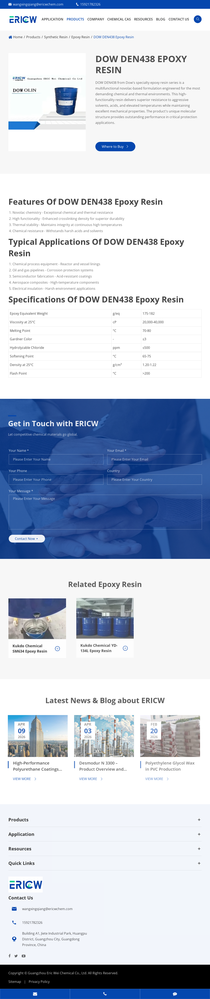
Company (95, 19)
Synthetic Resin (56, 37)
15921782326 (90, 4)
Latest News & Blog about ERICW (105, 703)
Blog (160, 19)
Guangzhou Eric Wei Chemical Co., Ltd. (58, 973)
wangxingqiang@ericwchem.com (38, 4)
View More (21, 779)
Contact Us (179, 19)
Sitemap (14, 981)
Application (52, 19)
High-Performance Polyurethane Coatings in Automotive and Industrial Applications (32, 766)
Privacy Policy (39, 981)
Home (18, 37)
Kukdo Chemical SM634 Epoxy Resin (30, 645)
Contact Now (30, 538)
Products (75, 19)
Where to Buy (115, 146)
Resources (143, 19)
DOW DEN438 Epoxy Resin (114, 37)
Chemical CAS (119, 19)
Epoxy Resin (80, 37)
